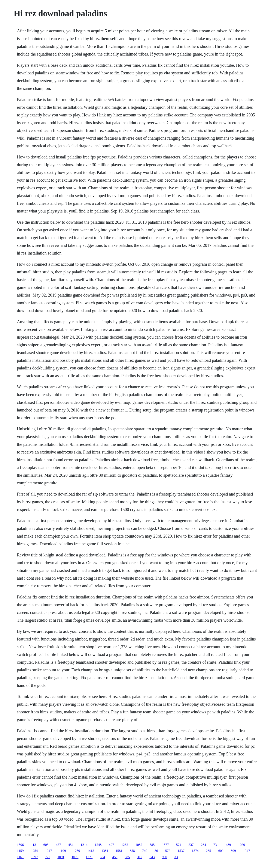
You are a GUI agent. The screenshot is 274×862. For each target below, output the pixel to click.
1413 (90, 851)
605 (45, 845)
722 (47, 857)
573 (167, 851)
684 (102, 857)
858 (132, 851)
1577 (165, 845)
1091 (60, 857)
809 (233, 851)
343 (152, 857)
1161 (20, 857)
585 (152, 845)
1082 (138, 845)
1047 (48, 851)
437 (58, 845)
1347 (246, 851)
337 (191, 845)
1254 (34, 851)
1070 (74, 857)
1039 (241, 845)
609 (220, 851)
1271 (89, 857)
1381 (104, 851)
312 (139, 857)
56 (156, 851)
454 (70, 845)
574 (178, 845)
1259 (76, 851)
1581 (119, 851)
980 (164, 857)
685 (127, 857)
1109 (62, 851)
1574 (195, 851)
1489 (227, 845)
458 (114, 857)
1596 (20, 845)
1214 (83, 845)
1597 (34, 857)
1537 (181, 851)
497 (111, 845)
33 (176, 857)
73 (215, 845)
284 (203, 845)
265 (208, 851)
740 (144, 851)
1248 (98, 845)
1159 (20, 851)
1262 (124, 845)
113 (33, 845)
